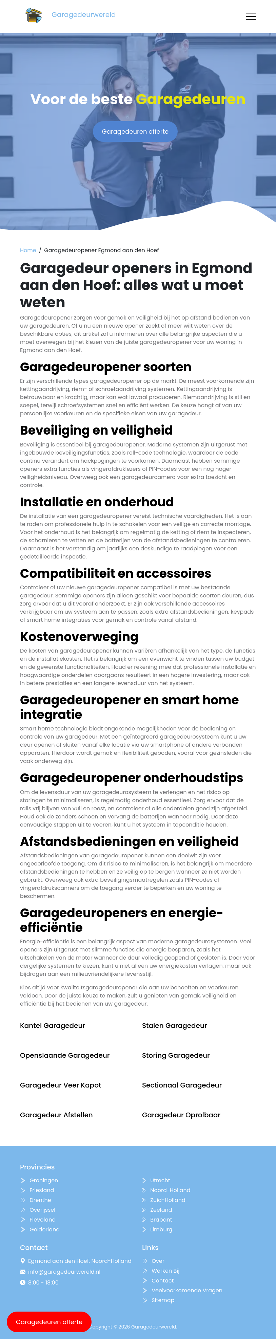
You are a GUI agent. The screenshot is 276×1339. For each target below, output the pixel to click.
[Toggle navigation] (251, 17)
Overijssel (37, 1210)
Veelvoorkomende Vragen (182, 1290)
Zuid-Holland (163, 1200)
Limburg (156, 1229)
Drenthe (35, 1200)
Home (28, 250)
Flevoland (38, 1220)
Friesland (37, 1190)
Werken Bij (160, 1271)
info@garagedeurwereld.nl (64, 1272)
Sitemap (158, 1300)
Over (153, 1261)
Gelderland (40, 1229)
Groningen (39, 1180)
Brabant (156, 1220)
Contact (158, 1281)
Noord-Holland (166, 1190)
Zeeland (156, 1210)
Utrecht (155, 1180)
